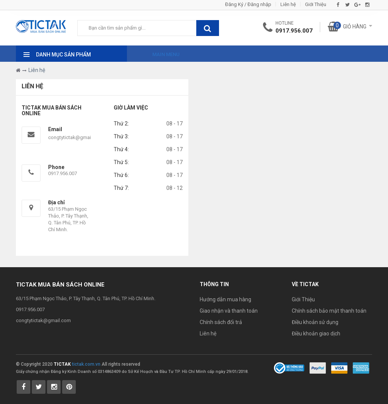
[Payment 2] (339, 368)
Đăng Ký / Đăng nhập (248, 4)
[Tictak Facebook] (23, 387)
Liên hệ (288, 4)
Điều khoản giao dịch (316, 333)
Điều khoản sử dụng (315, 322)
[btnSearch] (207, 28)
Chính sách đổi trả (221, 322)
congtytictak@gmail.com (75, 137)
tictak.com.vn (86, 364)
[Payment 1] (318, 368)
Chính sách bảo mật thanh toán (329, 311)
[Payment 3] (361, 368)
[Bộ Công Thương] (289, 368)
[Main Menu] (159, 52)
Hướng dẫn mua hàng (225, 299)
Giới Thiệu (315, 4)
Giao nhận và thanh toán (229, 311)
